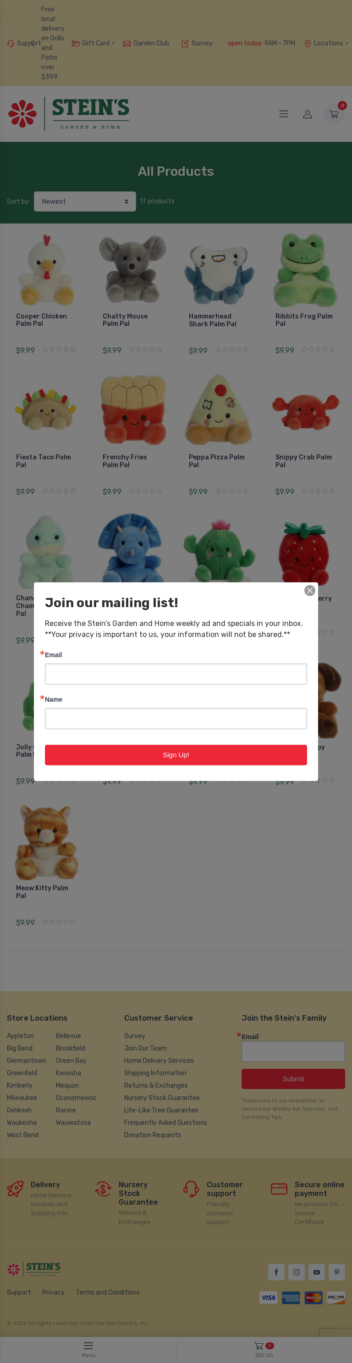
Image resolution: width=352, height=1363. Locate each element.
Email (53, 654)
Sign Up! (176, 755)
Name (53, 699)
